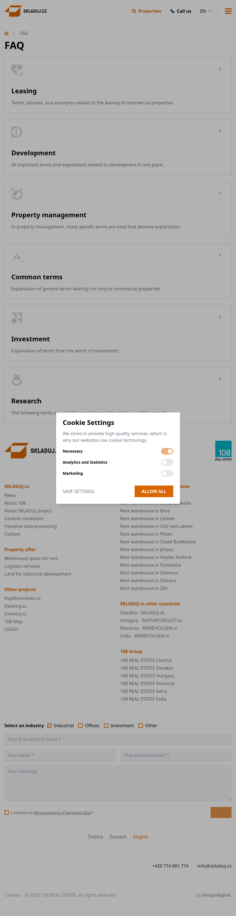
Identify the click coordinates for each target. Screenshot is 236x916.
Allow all (153, 491)
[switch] (167, 451)
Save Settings (79, 491)
